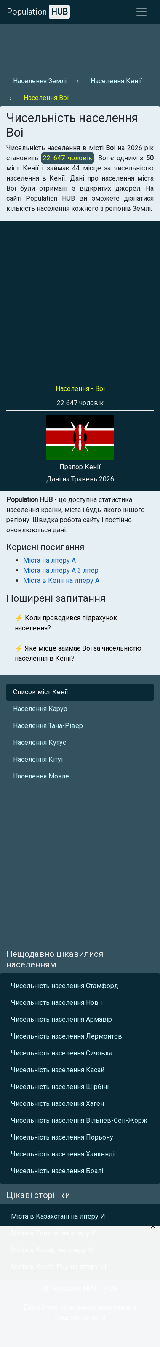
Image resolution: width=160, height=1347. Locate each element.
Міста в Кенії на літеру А (61, 580)
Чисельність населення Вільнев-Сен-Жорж (79, 1120)
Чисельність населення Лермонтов (66, 1036)
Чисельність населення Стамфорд (64, 986)
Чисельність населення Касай (57, 1070)
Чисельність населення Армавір (61, 1019)
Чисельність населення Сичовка (61, 1053)
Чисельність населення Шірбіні (60, 1087)
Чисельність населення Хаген (57, 1104)
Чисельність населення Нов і (56, 1003)
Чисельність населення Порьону (62, 1137)
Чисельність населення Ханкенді (63, 1154)
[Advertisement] (79, 47)
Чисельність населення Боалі (57, 1171)
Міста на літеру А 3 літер (61, 570)
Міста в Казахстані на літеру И (58, 1216)
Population (38, 12)
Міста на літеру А (49, 560)
